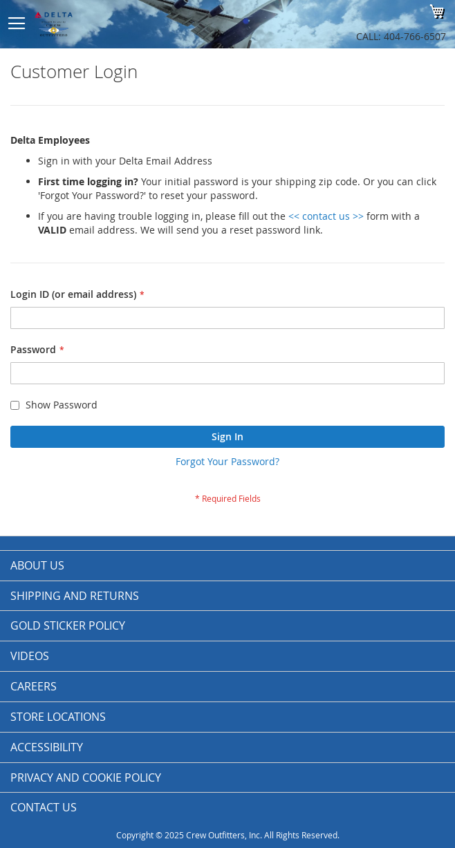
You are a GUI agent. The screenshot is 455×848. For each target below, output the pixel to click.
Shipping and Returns (74, 595)
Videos (29, 655)
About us (37, 565)
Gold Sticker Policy (67, 625)
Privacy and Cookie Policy (85, 777)
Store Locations (58, 716)
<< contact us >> (326, 216)
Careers (33, 686)
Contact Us (43, 807)
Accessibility (46, 747)
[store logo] (125, 24)
